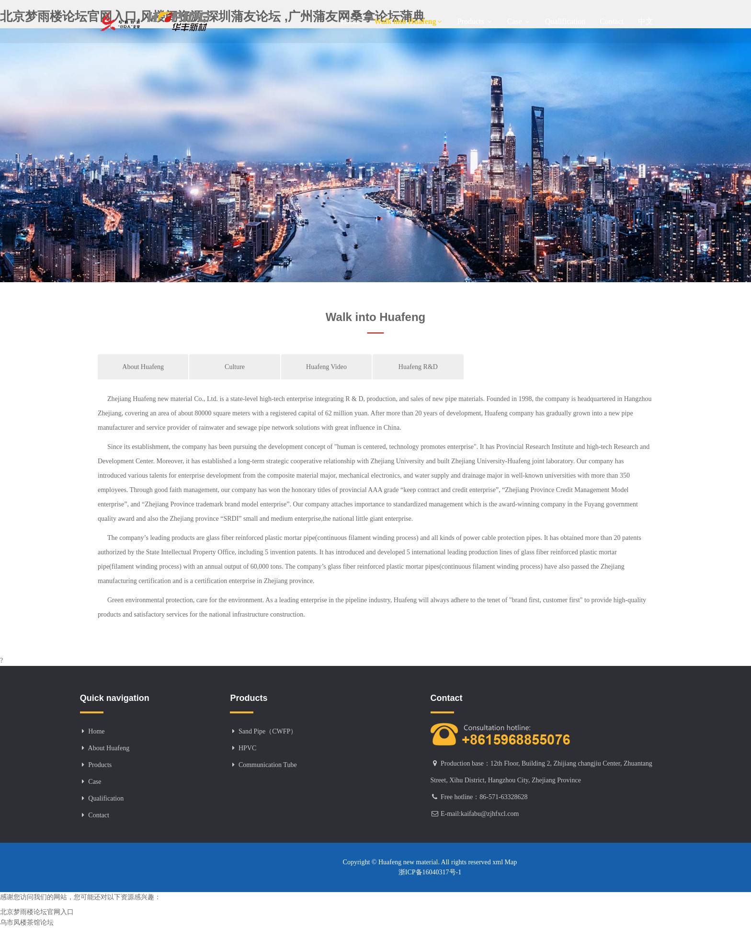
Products (475, 21)
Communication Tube (268, 764)
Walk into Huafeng (408, 21)
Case (519, 21)
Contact (612, 21)
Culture (235, 379)
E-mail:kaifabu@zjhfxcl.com (480, 813)
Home (350, 21)
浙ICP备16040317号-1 (429, 872)
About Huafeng (143, 379)
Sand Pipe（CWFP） (268, 731)
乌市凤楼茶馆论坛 (27, 922)
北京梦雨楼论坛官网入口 (37, 912)
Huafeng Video (326, 379)
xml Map (504, 862)
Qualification (565, 21)
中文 (645, 21)
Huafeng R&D (418, 379)
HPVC (247, 748)
